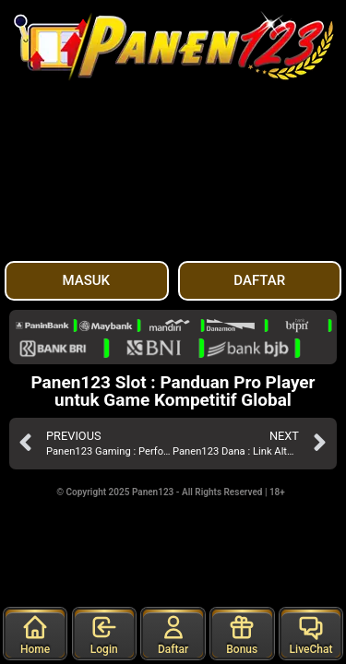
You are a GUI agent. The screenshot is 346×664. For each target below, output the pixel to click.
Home (35, 634)
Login (104, 634)
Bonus (241, 634)
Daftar (173, 634)
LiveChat (311, 634)
